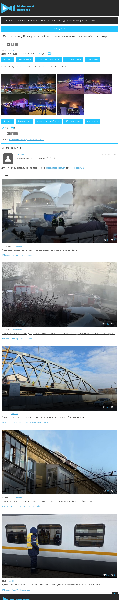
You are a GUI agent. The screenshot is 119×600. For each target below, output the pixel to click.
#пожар (7, 59)
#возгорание (24, 59)
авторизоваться (76, 168)
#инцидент (92, 59)
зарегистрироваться (55, 168)
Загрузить (59, 28)
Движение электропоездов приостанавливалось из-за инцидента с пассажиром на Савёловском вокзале (52, 585)
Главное (7, 20)
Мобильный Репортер (17, 8)
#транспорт (7, 422)
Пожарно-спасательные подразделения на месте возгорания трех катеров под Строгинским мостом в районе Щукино (58, 333)
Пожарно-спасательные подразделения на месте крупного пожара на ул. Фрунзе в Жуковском (47, 501)
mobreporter (17, 246)
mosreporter (20, 154)
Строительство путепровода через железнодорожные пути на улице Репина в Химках (43, 417)
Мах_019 (12, 50)
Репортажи (20, 20)
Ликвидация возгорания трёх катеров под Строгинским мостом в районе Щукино (41, 250)
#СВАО (15, 590)
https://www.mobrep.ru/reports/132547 (26, 139)
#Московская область (48, 59)
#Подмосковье (73, 59)
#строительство (21, 422)
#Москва (6, 255)
